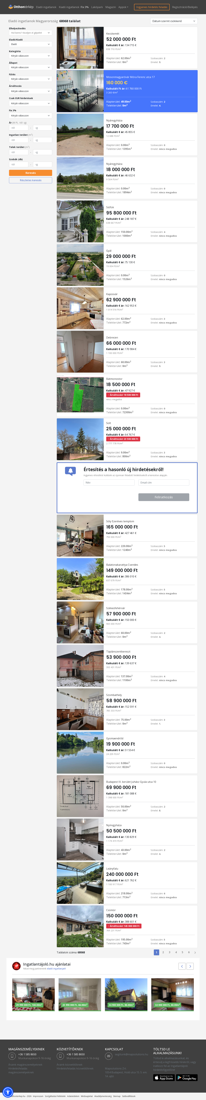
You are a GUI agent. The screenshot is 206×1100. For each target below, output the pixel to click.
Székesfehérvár (115, 608)
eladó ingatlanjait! (56, 968)
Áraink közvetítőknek (69, 1064)
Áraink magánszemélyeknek (25, 1064)
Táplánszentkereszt (118, 651)
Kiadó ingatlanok (69, 7)
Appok (122, 7)
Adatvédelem (73, 1096)
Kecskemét (112, 33)
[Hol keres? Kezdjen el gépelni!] (30, 32)
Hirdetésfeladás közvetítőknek (75, 1068)
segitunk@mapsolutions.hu (131, 1054)
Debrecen (112, 337)
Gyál (108, 250)
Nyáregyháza (114, 120)
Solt (108, 423)
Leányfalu (112, 868)
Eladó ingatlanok (46, 7)
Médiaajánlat (87, 1096)
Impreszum (38, 1096)
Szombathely (114, 695)
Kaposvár (112, 294)
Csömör (111, 910)
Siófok (110, 207)
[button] (8, 1092)
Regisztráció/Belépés (185, 7)
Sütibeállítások (128, 1096)
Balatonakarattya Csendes (122, 564)
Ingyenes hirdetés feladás (151, 7)
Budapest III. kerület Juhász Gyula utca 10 (131, 782)
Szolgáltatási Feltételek (55, 1096)
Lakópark (97, 7)
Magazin (110, 7)
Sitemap (117, 1096)
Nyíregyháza (114, 825)
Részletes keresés (31, 180)
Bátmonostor (114, 379)
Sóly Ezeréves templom (120, 521)
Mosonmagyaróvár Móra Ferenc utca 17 (130, 77)
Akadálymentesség (103, 1096)
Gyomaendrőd (114, 738)
